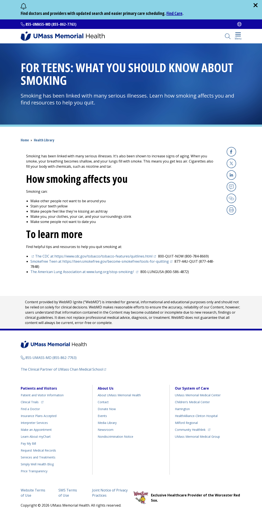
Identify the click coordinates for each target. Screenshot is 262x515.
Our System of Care (192, 388)
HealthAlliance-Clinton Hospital (196, 416)
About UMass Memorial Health (119, 395)
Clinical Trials (32, 401)
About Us (105, 388)
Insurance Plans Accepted (38, 416)
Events (102, 416)
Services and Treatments (38, 457)
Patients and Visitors (39, 388)
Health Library (44, 140)
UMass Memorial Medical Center (198, 395)
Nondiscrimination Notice (115, 436)
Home (25, 140)
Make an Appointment (36, 430)
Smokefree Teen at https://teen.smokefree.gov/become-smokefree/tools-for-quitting (102, 261)
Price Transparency (34, 471)
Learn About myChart (36, 436)
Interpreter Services (34, 423)
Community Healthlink (190, 429)
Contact (103, 402)
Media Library (107, 423)
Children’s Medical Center (192, 402)
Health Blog (37, 464)
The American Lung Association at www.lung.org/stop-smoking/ (85, 271)
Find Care (174, 13)
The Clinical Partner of (63, 369)
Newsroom (105, 430)
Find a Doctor (30, 409)
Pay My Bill (28, 443)
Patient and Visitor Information (42, 395)
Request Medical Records (38, 450)
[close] (255, 5)
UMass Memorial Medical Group (197, 436)
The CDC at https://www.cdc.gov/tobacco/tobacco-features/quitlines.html (96, 256)
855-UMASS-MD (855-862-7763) (50, 24)
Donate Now (107, 409)
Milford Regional (186, 423)
